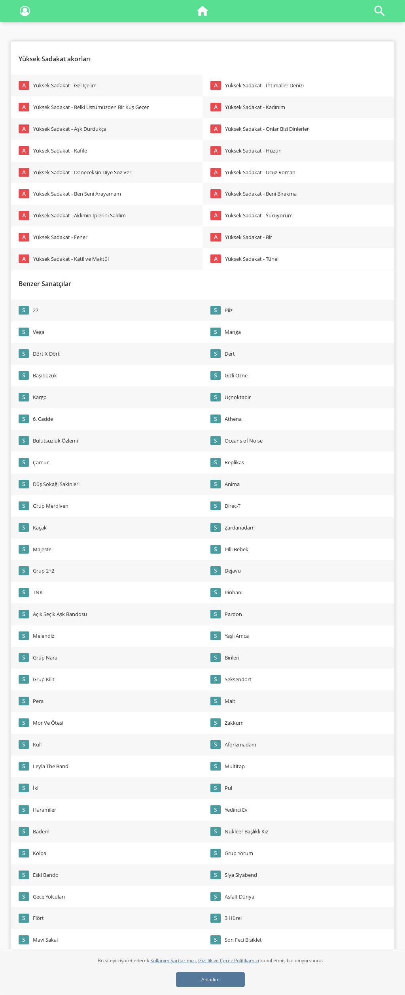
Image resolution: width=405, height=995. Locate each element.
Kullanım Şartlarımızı (173, 960)
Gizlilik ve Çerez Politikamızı (228, 960)
